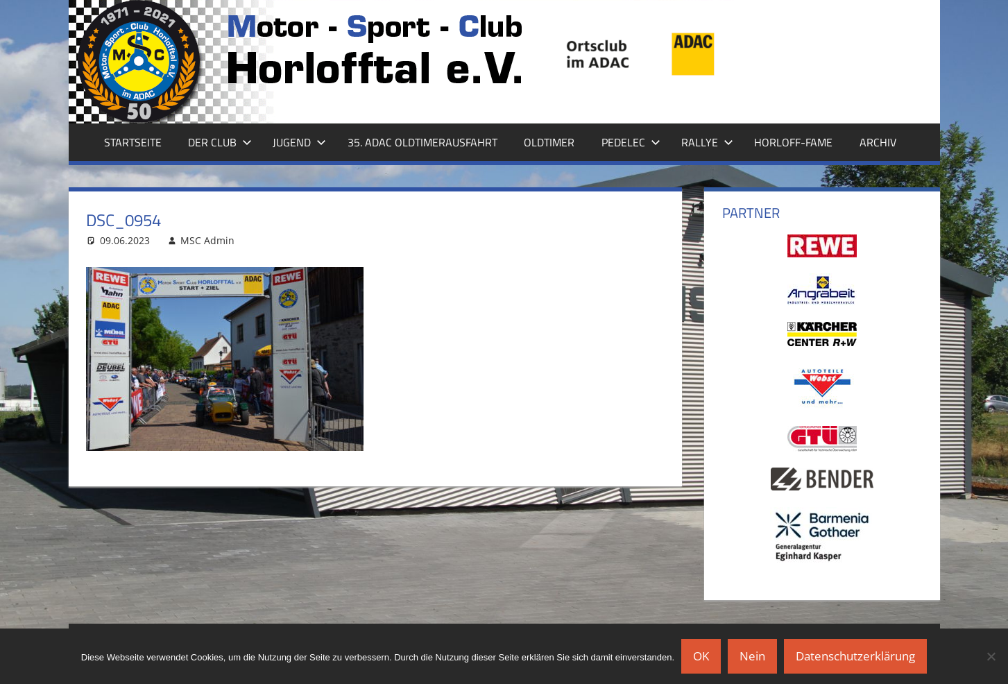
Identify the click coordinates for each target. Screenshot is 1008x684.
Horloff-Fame (793, 142)
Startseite (133, 142)
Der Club (220, 142)
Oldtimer (549, 142)
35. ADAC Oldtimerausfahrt (422, 142)
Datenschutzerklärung (855, 656)
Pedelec (630, 142)
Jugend (299, 142)
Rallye (707, 142)
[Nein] (991, 656)
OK (701, 656)
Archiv (878, 142)
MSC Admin (207, 240)
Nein (752, 656)
